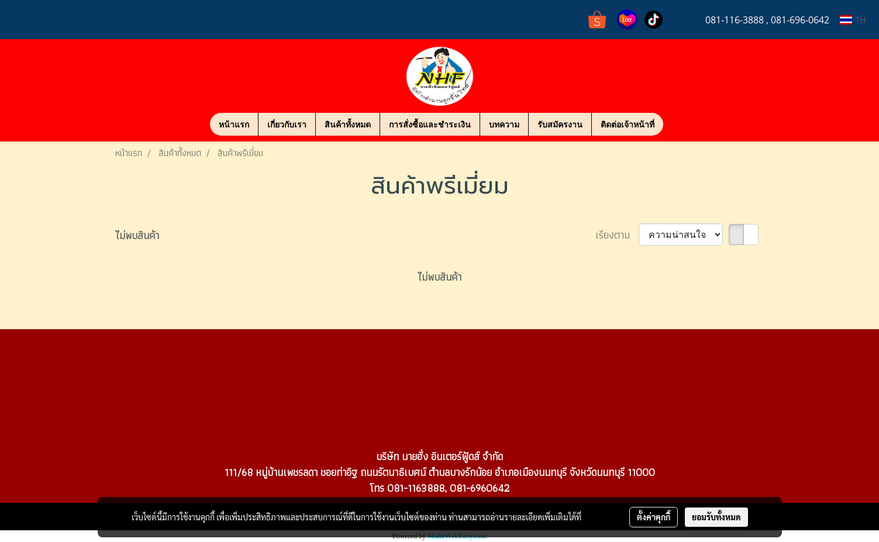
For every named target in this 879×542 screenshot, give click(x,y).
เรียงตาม (617, 235)
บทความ (504, 124)
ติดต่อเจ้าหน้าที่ (627, 124)
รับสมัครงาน (559, 124)
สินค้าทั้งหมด (348, 124)
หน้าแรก (234, 124)
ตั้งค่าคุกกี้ (653, 517)
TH (853, 19)
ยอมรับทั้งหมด (716, 517)
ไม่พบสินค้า (137, 235)
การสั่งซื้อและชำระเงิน (430, 124)
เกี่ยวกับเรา (286, 124)
